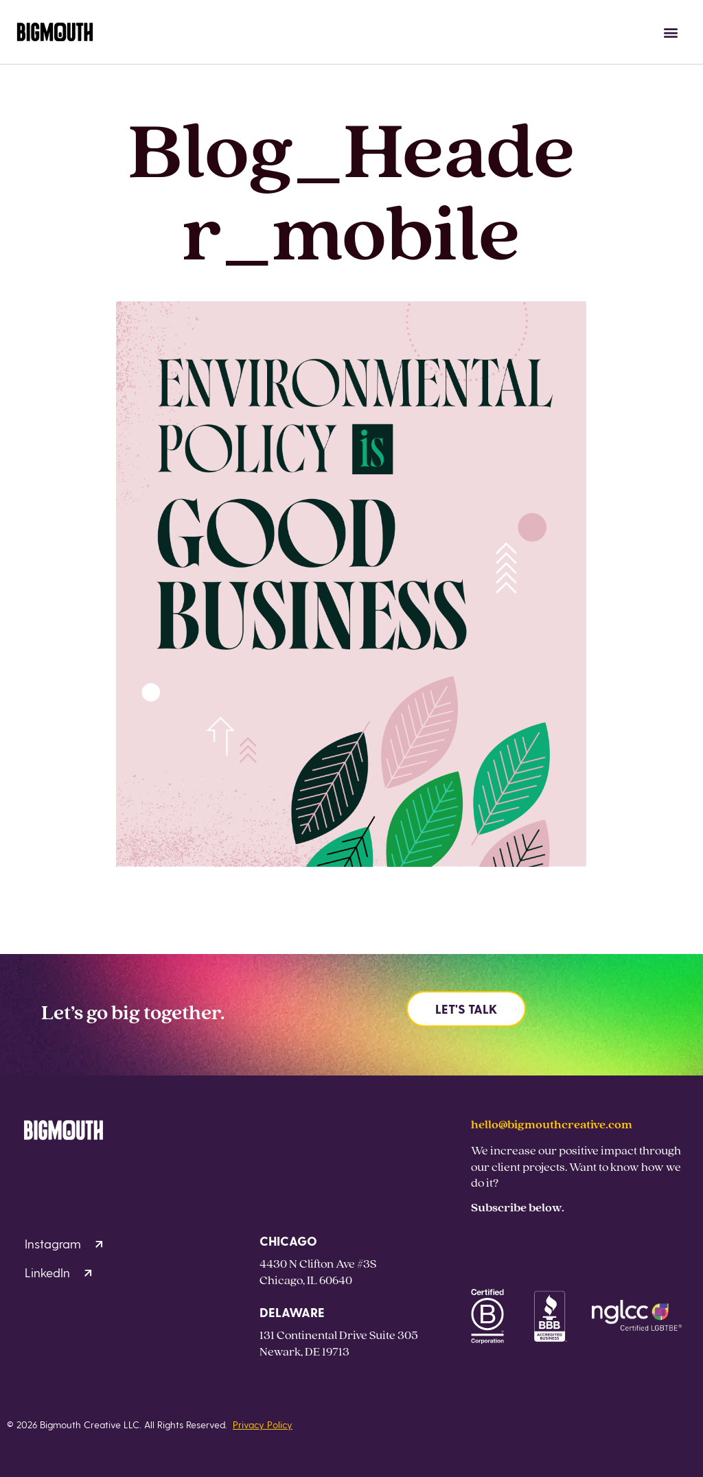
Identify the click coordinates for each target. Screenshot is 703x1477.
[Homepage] (55, 32)
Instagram (64, 1243)
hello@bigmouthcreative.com (551, 1124)
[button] (671, 32)
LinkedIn (58, 1272)
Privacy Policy (262, 1424)
